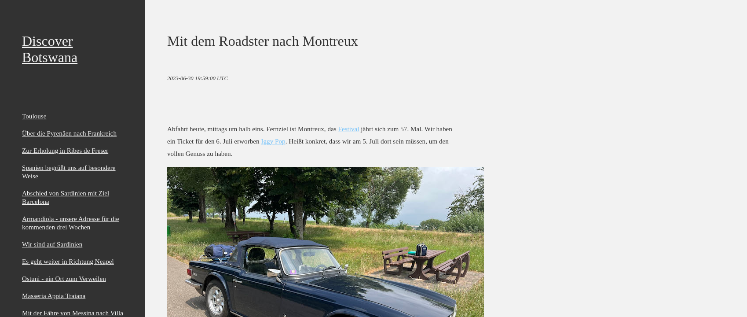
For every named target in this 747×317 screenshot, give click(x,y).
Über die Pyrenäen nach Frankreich (69, 133)
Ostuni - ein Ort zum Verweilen (64, 278)
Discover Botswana (49, 49)
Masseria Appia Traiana (53, 295)
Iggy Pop (273, 141)
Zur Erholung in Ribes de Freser (65, 150)
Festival (348, 129)
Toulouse (34, 116)
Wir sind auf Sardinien (52, 244)
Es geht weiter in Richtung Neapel (68, 261)
